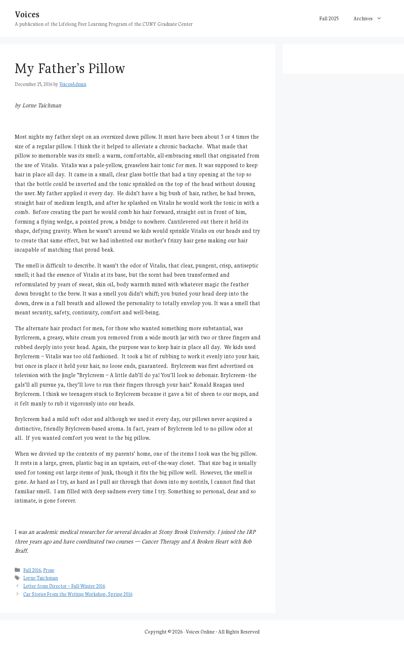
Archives (371, 18)
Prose (48, 570)
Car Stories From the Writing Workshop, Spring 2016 (77, 594)
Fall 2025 (329, 18)
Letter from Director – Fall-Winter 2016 (64, 586)
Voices (27, 14)
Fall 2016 (32, 570)
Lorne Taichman (40, 578)
